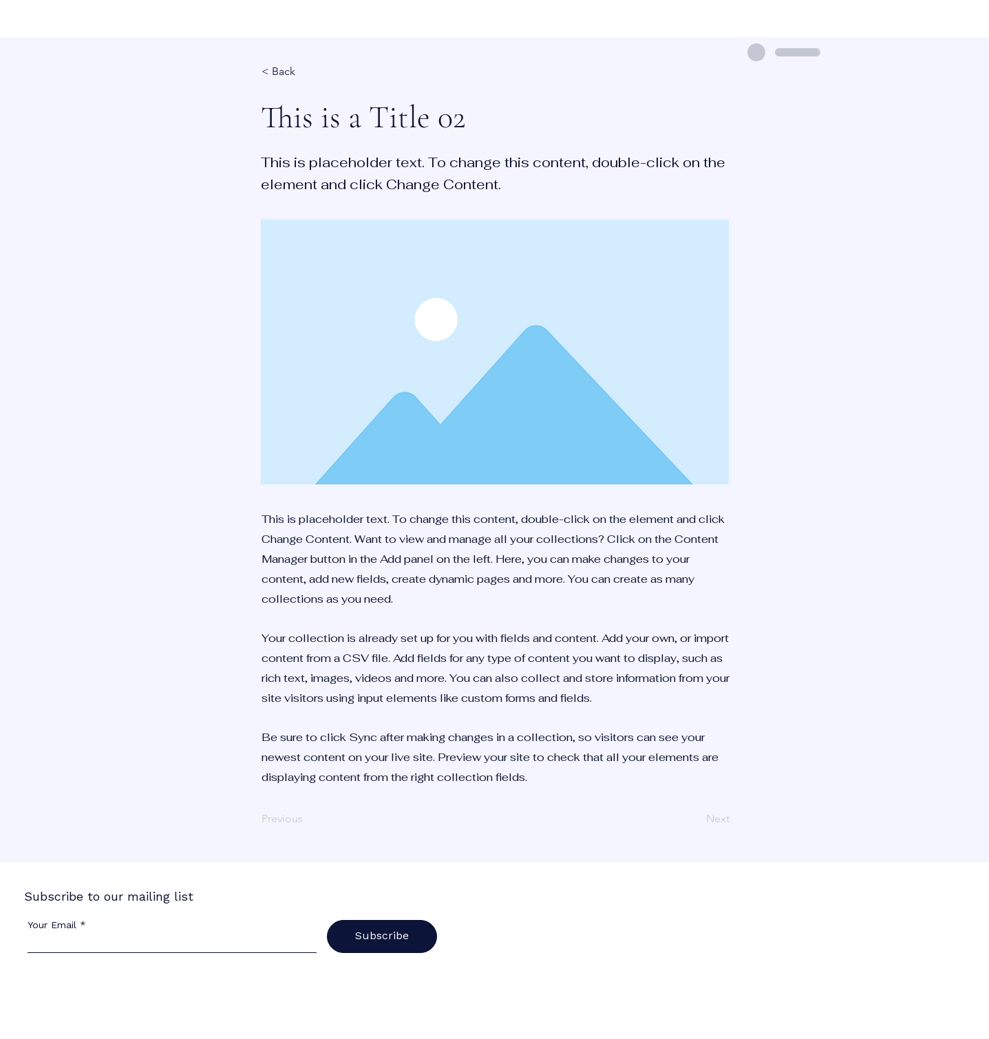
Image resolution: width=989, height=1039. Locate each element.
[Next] (695, 819)
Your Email (52, 925)
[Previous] (307, 819)
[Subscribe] (382, 936)
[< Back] (307, 71)
